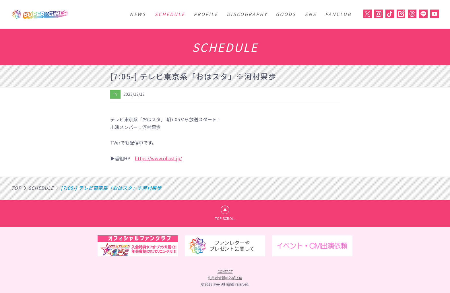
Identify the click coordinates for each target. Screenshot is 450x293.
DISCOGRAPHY (247, 14)
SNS (311, 14)
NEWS (138, 14)
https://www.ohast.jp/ (158, 158)
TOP (16, 187)
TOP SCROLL (225, 218)
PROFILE (206, 14)
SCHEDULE (170, 14)
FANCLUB (338, 14)
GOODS (286, 14)
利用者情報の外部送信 (225, 278)
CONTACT (225, 271)
